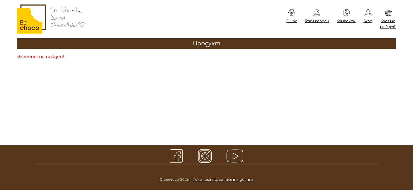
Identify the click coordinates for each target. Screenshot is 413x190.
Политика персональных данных (223, 180)
